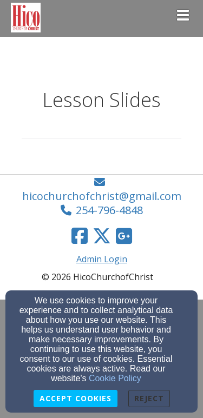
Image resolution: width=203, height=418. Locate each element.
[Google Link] (124, 235)
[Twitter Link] (102, 235)
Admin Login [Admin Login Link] (101, 259)
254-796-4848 (109, 210)
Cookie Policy (115, 378)
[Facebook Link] (79, 235)
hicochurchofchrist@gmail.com (101, 196)
